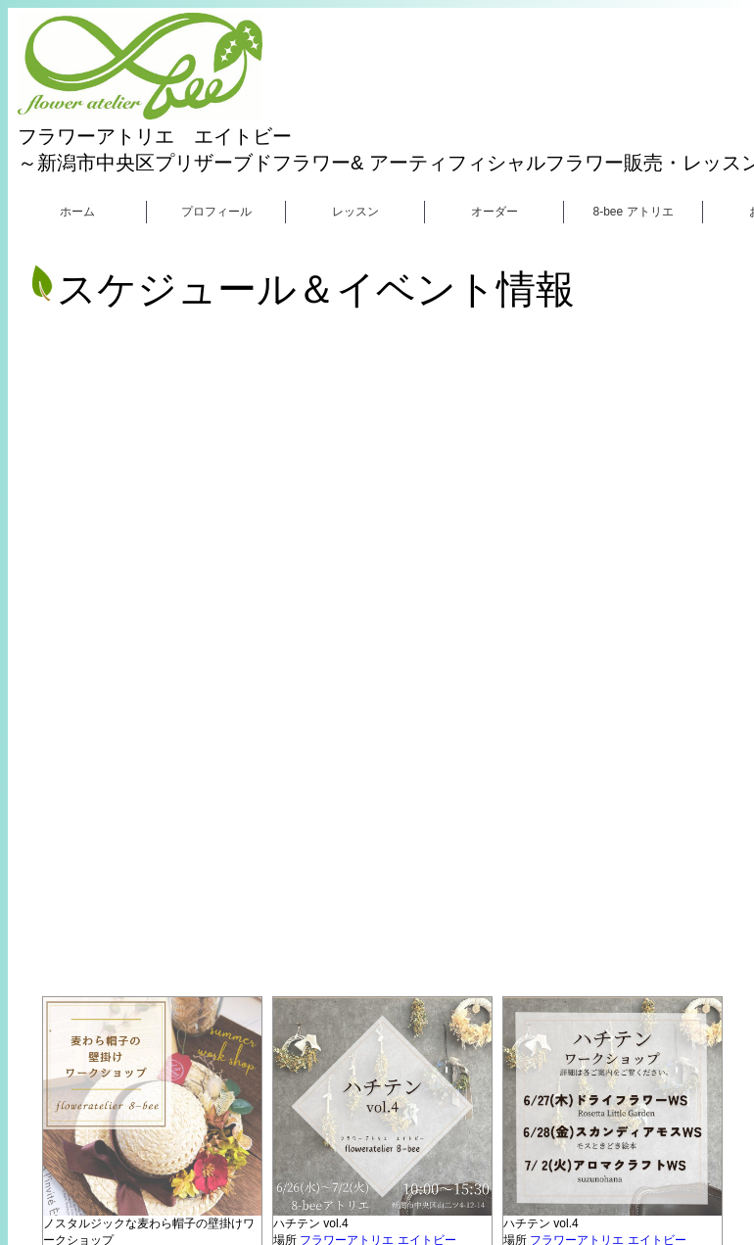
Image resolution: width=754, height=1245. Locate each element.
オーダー (494, 211)
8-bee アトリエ (632, 211)
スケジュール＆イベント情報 (301, 289)
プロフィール (216, 211)
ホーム (77, 211)
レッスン (355, 211)
